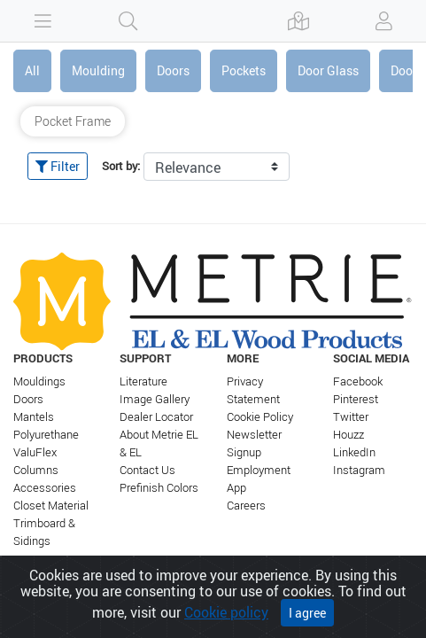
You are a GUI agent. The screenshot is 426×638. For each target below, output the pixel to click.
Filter (57, 166)
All (32, 70)
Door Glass (328, 70)
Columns (35, 470)
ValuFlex (35, 452)
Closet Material (51, 505)
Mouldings (39, 381)
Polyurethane (46, 434)
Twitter (350, 416)
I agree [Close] (307, 614)
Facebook (358, 381)
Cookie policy (226, 614)
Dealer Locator (156, 416)
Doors (173, 70)
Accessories (44, 487)
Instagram (359, 470)
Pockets (243, 70)
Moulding (98, 70)
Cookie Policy (260, 416)
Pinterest (355, 399)
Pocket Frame (73, 121)
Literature (143, 381)
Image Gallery (155, 399)
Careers (246, 505)
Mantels (33, 416)
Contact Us (147, 470)
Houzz (348, 434)
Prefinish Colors (159, 487)
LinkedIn (354, 452)
